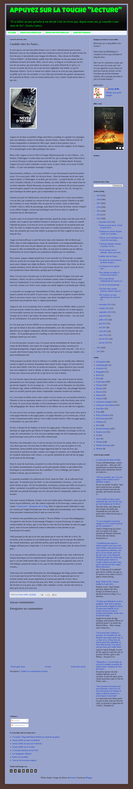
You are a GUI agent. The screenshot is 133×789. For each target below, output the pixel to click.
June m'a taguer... (82, 33)
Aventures (100, 368)
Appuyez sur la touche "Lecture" (66, 11)
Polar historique (102, 418)
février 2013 (104, 339)
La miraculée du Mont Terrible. (108, 460)
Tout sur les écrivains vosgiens (24, 760)
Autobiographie (102, 365)
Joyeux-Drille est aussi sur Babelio (26, 740)
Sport (98, 439)
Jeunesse (99, 398)
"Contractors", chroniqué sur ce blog (32, 506)
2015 (99, 211)
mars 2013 (103, 335)
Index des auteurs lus (57, 33)
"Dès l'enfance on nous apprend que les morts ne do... (109, 297)
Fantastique (100, 382)
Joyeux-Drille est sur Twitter (23, 747)
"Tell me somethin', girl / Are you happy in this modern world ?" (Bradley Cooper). (109, 479)
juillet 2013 (103, 320)
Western (99, 449)
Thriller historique (103, 445)
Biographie (100, 372)
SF (97, 435)
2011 (99, 351)
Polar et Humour (102, 415)
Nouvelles (100, 409)
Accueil (12, 33)
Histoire (99, 388)
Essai (98, 378)
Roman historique (103, 429)
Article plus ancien (78, 667)
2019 (99, 195)
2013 (99, 218)
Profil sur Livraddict (20, 757)
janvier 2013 (104, 343)
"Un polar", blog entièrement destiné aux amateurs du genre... (36, 737)
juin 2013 (103, 323)
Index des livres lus (30, 33)
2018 (99, 199)
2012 (99, 348)
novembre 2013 (105, 304)
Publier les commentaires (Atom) (34, 671)
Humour (99, 395)
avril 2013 (103, 331)
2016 (99, 207)
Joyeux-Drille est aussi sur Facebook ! (27, 744)
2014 (99, 215)
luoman (73, 778)
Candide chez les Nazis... (108, 256)
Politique (99, 422)
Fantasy (99, 385)
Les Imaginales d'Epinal (21, 754)
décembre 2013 (105, 222)
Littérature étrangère (104, 402)
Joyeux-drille (113, 89)
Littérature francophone (105, 405)
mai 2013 (103, 327)
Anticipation (101, 362)
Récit (98, 425)
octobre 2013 (104, 308)
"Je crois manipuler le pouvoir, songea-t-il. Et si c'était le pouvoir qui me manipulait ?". (109, 523)
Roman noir (100, 432)
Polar (98, 412)
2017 (99, 203)
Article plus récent (17, 667)
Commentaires (18, 725)
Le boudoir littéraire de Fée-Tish (25, 750)
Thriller (99, 442)
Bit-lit (98, 375)
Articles (15, 721)
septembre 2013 (105, 312)
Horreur (99, 392)
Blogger (89, 778)
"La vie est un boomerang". (109, 285)
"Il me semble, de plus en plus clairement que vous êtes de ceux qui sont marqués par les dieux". (109, 501)
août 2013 (103, 316)
